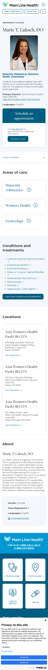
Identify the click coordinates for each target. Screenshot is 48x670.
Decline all (24, 662)
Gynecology (17, 76)
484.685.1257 (17, 129)
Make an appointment (12, 11)
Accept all (24, 657)
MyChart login (31, 11)
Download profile (24, 518)
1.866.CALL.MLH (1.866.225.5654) (27, 547)
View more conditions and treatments (23, 296)
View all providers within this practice (21, 99)
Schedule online (17, 139)
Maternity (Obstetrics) (15, 74)
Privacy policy (7, 651)
